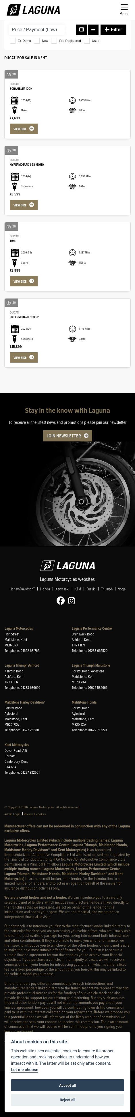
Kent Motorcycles (17, 745)
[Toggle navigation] (123, 10)
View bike (20, 129)
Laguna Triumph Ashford (22, 665)
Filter (113, 29)
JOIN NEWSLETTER (64, 436)
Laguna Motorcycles (19, 628)
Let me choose (24, 1069)
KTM (78, 589)
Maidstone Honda (84, 702)
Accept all (67, 1085)
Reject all (67, 1100)
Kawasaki (62, 589)
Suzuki (91, 589)
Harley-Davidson (22, 589)
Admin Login (12, 814)
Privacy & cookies (35, 814)
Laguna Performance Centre (92, 628)
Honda (45, 589)
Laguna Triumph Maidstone (91, 665)
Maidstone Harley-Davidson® (25, 702)
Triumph (107, 589)
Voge (122, 589)
